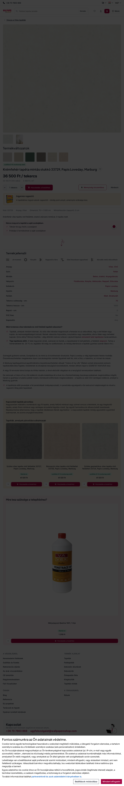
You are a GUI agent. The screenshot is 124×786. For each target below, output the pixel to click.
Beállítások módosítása (86, 781)
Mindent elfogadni (111, 781)
